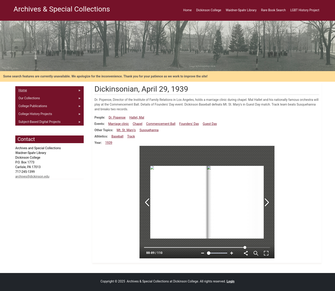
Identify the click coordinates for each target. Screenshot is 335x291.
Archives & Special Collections (61, 9)
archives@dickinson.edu (32, 176)
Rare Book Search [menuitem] (273, 10)
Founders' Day (189, 124)
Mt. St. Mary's (126, 130)
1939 (108, 142)
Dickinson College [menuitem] (208, 10)
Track (131, 136)
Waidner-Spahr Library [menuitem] (241, 10)
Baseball (117, 136)
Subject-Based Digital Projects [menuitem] (48, 123)
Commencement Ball (160, 124)
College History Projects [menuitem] (48, 115)
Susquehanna (149, 130)
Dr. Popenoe (117, 117)
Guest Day (210, 124)
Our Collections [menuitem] (48, 99)
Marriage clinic (118, 124)
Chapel (137, 124)
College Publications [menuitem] (48, 107)
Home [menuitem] (187, 10)
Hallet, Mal (136, 117)
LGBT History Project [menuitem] (304, 10)
